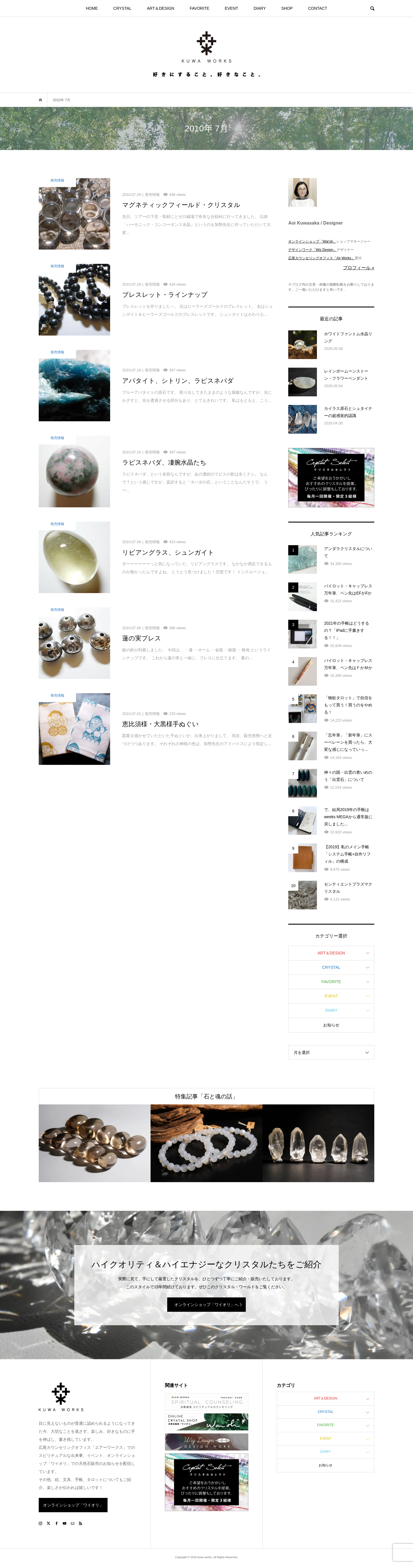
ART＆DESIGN (160, 8)
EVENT (231, 8)
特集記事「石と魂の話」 (206, 1096)
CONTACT (317, 8)
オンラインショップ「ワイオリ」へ (206, 1304)
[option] (95, 1143)
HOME (92, 8)
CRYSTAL (122, 8)
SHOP (287, 8)
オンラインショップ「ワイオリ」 (73, 1505)
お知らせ (331, 1025)
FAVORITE (199, 8)
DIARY (260, 8)
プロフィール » (358, 267)
